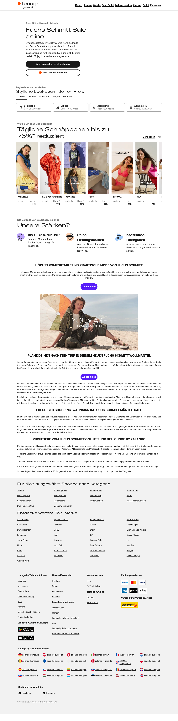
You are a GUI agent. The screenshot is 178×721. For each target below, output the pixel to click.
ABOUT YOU (92, 602)
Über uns (22, 581)
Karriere (21, 607)
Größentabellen (93, 586)
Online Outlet (58, 608)
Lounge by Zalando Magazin (64, 628)
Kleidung (56, 581)
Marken (55, 613)
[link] (155, 5)
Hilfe (89, 581)
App (54, 623)
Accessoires (57, 591)
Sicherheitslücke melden (29, 612)
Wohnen (56, 596)
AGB (20, 602)
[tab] (21, 97)
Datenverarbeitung (26, 596)
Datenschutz (23, 591)
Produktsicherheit (26, 617)
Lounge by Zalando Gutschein (65, 618)
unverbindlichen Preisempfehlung (44, 702)
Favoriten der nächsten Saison (65, 633)
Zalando (90, 597)
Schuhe (55, 586)
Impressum (23, 586)
